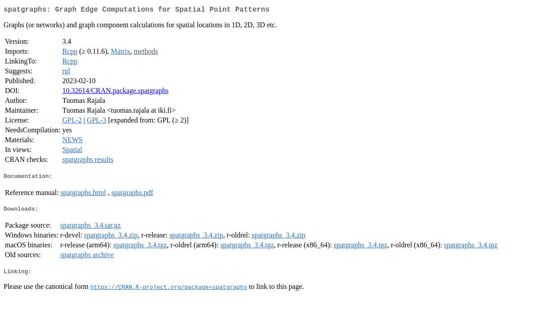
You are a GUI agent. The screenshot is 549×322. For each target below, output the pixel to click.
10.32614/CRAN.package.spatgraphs (115, 92)
